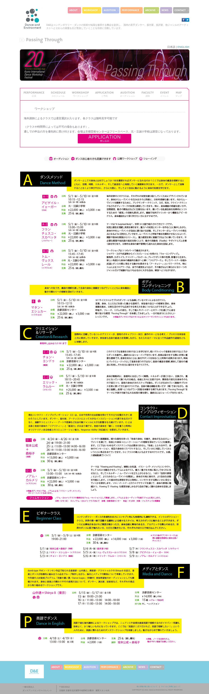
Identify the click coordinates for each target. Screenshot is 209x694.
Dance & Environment (157, 690)
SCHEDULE (58, 94)
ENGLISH (183, 46)
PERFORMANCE (130, 10)
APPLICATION (104, 94)
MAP (178, 94)
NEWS (165, 10)
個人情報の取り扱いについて (147, 686)
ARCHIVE (150, 10)
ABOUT (73, 10)
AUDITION (110, 10)
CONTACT (180, 10)
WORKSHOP (91, 10)
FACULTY (147, 94)
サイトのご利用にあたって (170, 686)
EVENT (164, 94)
